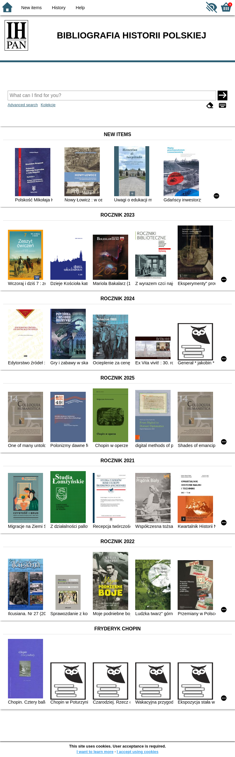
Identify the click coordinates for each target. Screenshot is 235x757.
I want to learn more (95, 751)
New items (31, 7)
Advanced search (23, 105)
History (59, 7)
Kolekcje (48, 105)
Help (80, 7)
